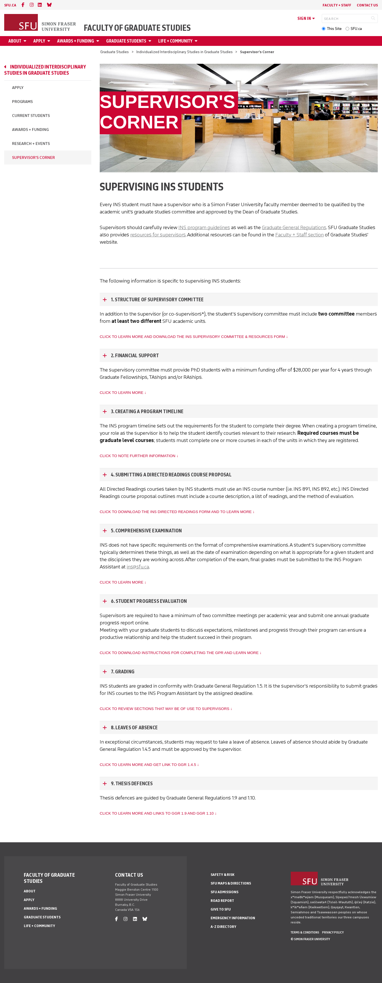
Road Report (222, 900)
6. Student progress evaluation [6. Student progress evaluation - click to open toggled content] (149, 601)
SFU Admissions (224, 892)
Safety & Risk (222, 874)
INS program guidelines (204, 227)
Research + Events (31, 143)
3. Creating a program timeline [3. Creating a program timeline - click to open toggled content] (147, 411)
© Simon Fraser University (310, 939)
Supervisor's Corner (33, 157)
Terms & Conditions (305, 932)
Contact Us (367, 5)
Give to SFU (221, 909)
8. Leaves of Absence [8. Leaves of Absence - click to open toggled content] (134, 728)
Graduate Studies (114, 52)
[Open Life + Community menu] (197, 41)
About (14, 41)
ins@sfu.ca (138, 567)
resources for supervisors (158, 235)
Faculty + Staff (337, 5)
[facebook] (23, 5)
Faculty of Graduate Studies (137, 28)
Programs (22, 101)
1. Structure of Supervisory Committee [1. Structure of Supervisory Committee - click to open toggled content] (157, 300)
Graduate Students (126, 41)
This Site (334, 28)
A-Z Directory (223, 926)
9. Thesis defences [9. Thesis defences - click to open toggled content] (132, 783)
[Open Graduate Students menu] (150, 41)
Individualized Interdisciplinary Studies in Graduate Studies (184, 52)
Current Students (31, 115)
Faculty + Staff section (299, 235)
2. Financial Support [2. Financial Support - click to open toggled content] (135, 355)
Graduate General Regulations (294, 227)
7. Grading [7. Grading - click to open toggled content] (122, 672)
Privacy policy (333, 932)
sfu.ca (10, 5)
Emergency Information (233, 918)
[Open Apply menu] (49, 41)
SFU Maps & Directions (231, 883)
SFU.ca (356, 28)
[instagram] (32, 5)
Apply (39, 41)
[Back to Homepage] (40, 23)
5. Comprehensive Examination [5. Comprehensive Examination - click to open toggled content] (146, 531)
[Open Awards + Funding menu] (98, 41)
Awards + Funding (75, 41)
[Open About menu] (25, 41)
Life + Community (175, 41)
